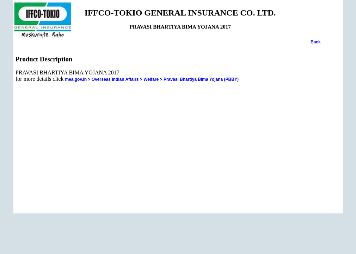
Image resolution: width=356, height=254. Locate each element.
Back (316, 42)
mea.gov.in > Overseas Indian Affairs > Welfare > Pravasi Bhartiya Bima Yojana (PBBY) (152, 79)
